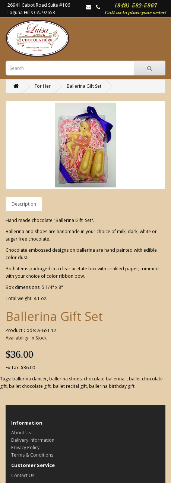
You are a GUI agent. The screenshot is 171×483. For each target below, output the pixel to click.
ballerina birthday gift (111, 386)
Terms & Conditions (32, 455)
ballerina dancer (29, 379)
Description (24, 204)
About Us (21, 432)
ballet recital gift (70, 386)
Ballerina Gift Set (84, 86)
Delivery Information (32, 440)
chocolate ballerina (104, 379)
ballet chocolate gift (30, 386)
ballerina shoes (65, 379)
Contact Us (22, 475)
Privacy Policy (25, 447)
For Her (43, 86)
